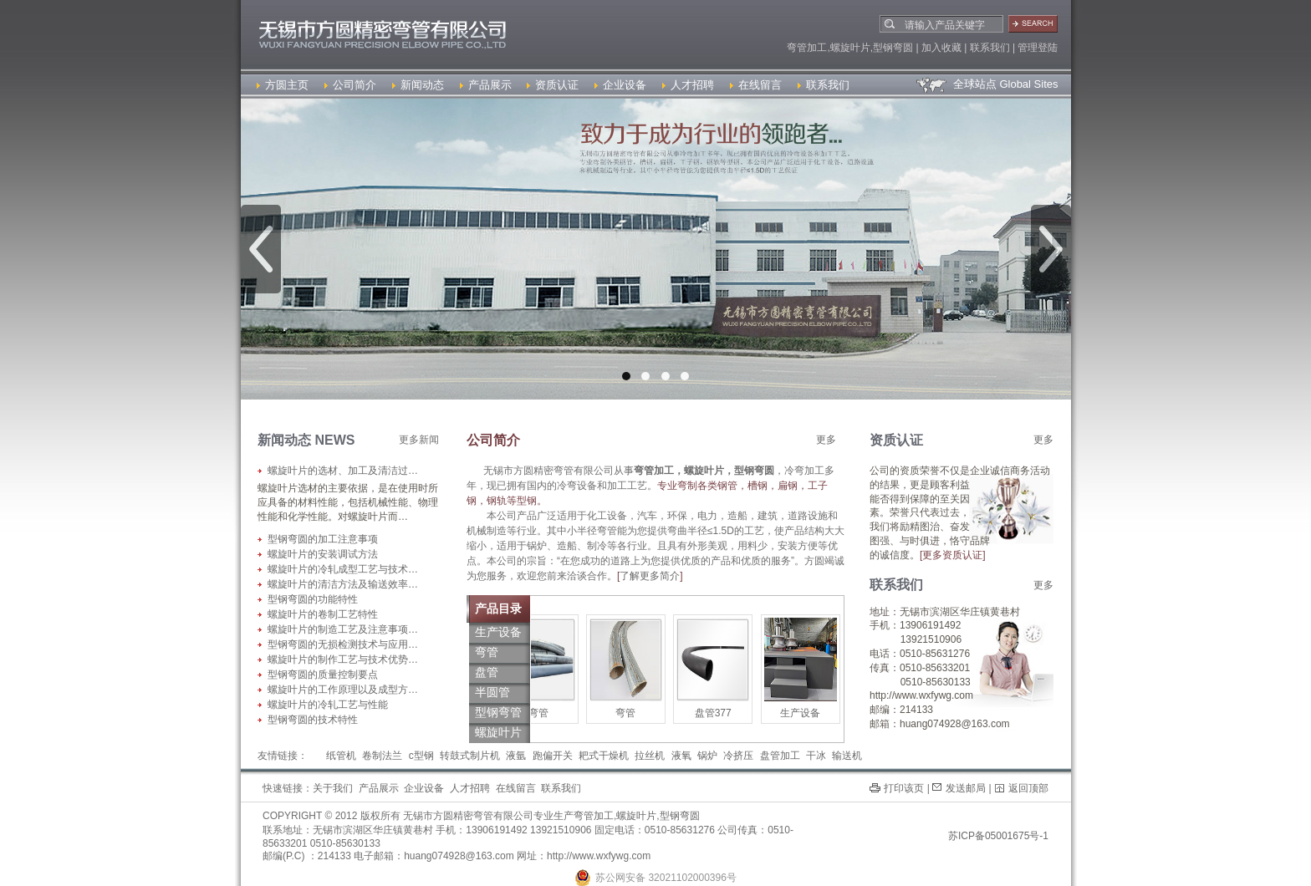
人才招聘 (688, 85)
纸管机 (341, 755)
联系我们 (823, 85)
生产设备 (808, 713)
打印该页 (904, 788)
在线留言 (756, 85)
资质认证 (553, 85)
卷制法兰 (382, 755)
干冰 (816, 755)
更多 (826, 440)
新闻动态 (418, 85)
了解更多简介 (650, 576)
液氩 (516, 755)
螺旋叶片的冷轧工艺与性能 (328, 704)
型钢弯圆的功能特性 (313, 599)
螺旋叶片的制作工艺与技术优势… (343, 659)
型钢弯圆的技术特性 (313, 720)
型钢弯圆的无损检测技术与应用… (343, 644)
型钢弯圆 (680, 816)
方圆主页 (283, 85)
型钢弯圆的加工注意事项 (323, 539)
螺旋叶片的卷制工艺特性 (323, 614)
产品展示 (486, 85)
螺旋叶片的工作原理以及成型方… (343, 689)
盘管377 (721, 713)
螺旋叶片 (636, 816)
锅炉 (707, 755)
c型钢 (421, 755)
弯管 (547, 713)
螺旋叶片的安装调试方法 (323, 554)
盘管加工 (780, 755)
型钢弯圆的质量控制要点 (323, 674)
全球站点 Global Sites (986, 84)
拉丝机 (650, 755)
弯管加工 (594, 816)
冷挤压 (738, 755)
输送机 (847, 755)
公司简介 (350, 85)
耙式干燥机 (604, 755)
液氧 (681, 755)
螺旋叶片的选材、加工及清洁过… (343, 470)
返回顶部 (1028, 788)
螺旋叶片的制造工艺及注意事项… (343, 629)
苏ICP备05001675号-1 (998, 836)
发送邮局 (966, 788)
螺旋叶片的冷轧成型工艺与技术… (343, 569)
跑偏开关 (553, 755)
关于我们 (333, 788)
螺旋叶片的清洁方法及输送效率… (343, 584)
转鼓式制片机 (470, 755)
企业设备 (620, 85)
